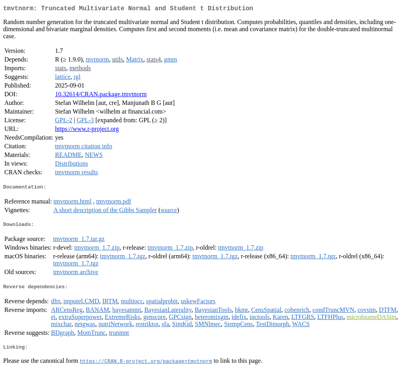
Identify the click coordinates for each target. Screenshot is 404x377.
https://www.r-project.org (87, 130)
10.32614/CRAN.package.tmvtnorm (100, 95)
